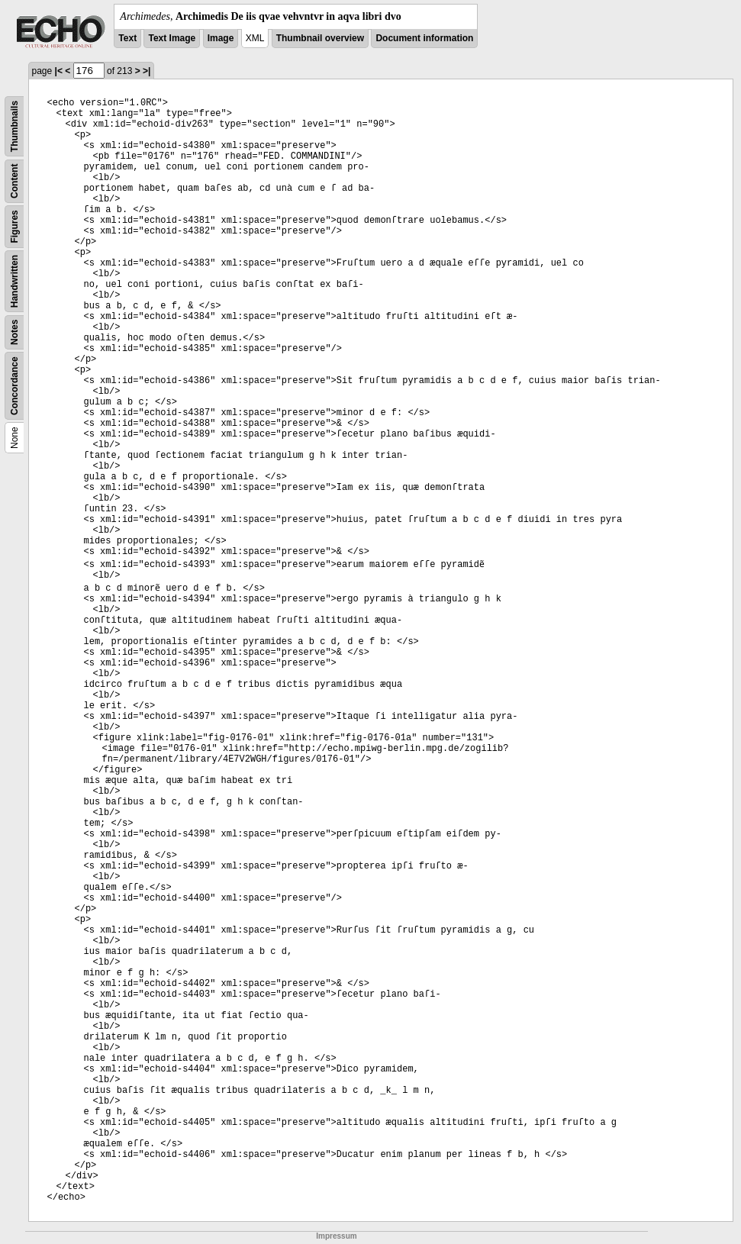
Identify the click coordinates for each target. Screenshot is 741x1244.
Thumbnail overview (320, 38)
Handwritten (14, 281)
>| (146, 71)
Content (14, 181)
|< (59, 71)
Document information (424, 38)
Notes (14, 332)
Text (127, 38)
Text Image (171, 38)
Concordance (14, 385)
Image (221, 38)
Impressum (336, 1236)
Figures (14, 226)
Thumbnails (14, 126)
